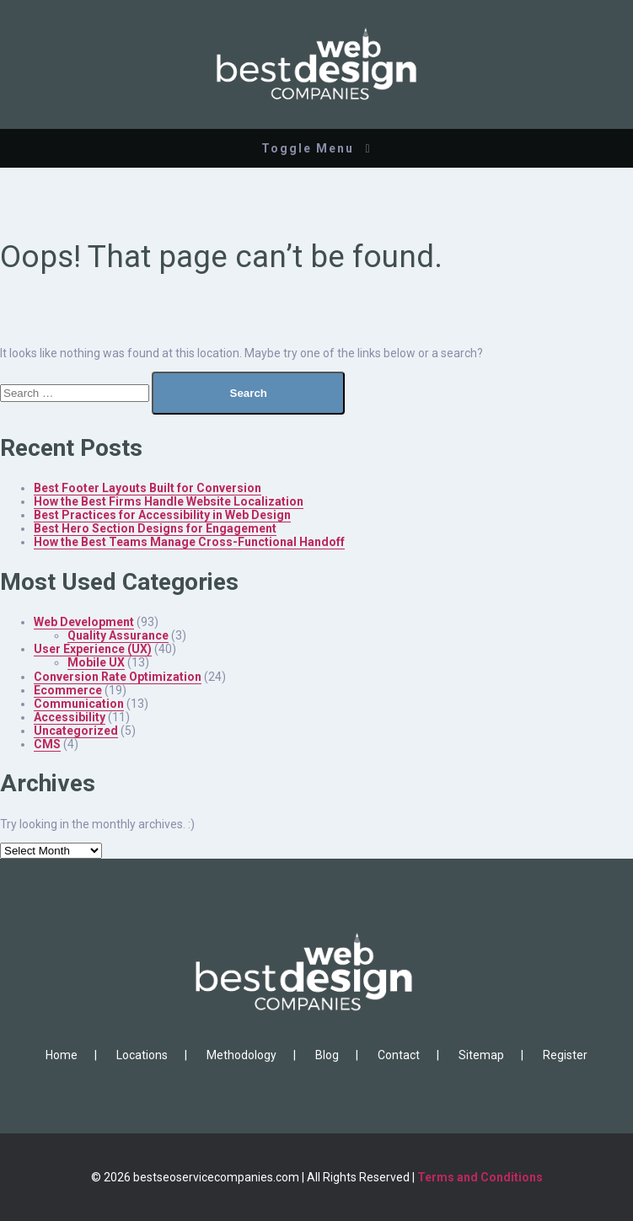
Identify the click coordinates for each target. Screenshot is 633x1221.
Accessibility (69, 717)
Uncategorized (76, 730)
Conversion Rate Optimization (117, 676)
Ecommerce (68, 690)
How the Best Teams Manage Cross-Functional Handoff (189, 542)
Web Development (84, 622)
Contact (399, 1055)
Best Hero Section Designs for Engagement (155, 528)
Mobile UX (96, 662)
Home (62, 1055)
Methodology (241, 1055)
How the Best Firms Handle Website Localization (168, 501)
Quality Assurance (118, 635)
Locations (142, 1055)
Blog (327, 1055)
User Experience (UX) (93, 649)
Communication (79, 703)
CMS (47, 744)
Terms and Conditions (480, 1177)
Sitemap (481, 1055)
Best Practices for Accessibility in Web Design (162, 515)
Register (565, 1055)
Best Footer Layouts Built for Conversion (147, 488)
